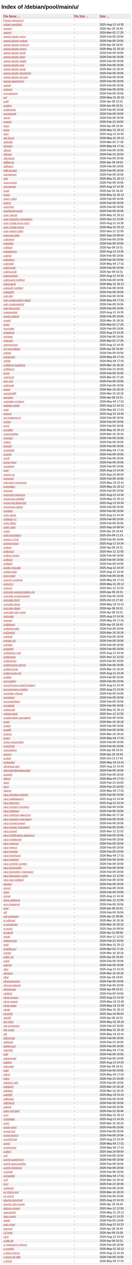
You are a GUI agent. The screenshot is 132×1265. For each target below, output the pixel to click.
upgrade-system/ (13, 401)
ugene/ (7, 965)
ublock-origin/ (11, 1208)
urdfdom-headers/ (14, 365)
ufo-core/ (8, 1029)
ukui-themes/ (11, 802)
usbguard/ (9, 284)
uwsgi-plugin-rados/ (15, 40)
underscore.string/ (14, 665)
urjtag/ (7, 352)
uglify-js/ (8, 957)
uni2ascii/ (9, 632)
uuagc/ (7, 121)
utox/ (6, 125)
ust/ (5, 178)
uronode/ (8, 328)
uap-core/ (9, 1224)
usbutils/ (8, 243)
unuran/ (8, 438)
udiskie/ (8, 1090)
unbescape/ (10, 713)
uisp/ (6, 892)
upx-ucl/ (8, 381)
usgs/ (6, 194)
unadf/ (7, 729)
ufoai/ (6, 1009)
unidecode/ (10, 571)
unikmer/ (8, 551)
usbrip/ (7, 255)
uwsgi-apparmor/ (13, 81)
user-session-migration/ (17, 219)
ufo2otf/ (8, 1013)
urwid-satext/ (11, 316)
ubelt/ (6, 1220)
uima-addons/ (11, 900)
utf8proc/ (8, 162)
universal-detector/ (14, 502)
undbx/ (7, 677)
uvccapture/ (10, 93)
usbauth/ (8, 292)
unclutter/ (9, 697)
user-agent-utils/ (13, 231)
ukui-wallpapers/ (13, 798)
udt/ (5, 1054)
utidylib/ (8, 142)
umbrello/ (9, 762)
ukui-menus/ (11, 843)
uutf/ (6, 101)
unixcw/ (8, 490)
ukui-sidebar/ (11, 811)
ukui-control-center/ (15, 863)
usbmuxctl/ (10, 271)
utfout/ (7, 150)
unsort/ (7, 446)
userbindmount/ (13, 210)
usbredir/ (8, 263)
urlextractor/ (10, 344)
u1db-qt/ (8, 1240)
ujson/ (7, 888)
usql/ (6, 190)
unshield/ (9, 450)
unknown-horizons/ (15, 482)
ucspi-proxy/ (10, 1135)
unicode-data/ (11, 608)
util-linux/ (8, 138)
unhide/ (8, 644)
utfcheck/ (9, 158)
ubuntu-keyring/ (13, 1200)
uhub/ (6, 936)
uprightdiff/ (9, 393)
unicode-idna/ (11, 604)
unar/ (6, 721)
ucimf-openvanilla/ (14, 1163)
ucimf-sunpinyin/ (13, 1159)
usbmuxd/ (9, 267)
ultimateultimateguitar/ (17, 770)
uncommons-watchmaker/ (19, 685)
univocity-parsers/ (14, 494)
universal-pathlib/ (14, 498)
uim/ (6, 908)
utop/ (6, 130)
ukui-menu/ (10, 847)
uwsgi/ (7, 85)
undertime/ (10, 661)
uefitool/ (8, 1042)
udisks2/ (8, 1086)
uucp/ (6, 117)
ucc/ (5, 1183)
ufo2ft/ (7, 1017)
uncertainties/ (11, 701)
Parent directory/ (13, 20)
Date (103, 16)
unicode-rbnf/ (11, 600)
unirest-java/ (11, 543)
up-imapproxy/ (12, 417)
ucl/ (5, 1155)
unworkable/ (10, 434)
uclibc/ (7, 1151)
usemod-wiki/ (11, 235)
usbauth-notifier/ (13, 288)
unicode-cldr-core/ (14, 612)
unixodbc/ (9, 486)
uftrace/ (8, 973)
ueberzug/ (9, 1046)
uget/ (6, 961)
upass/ (7, 413)
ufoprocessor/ (11, 981)
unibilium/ (9, 624)
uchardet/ (9, 1175)
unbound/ (9, 709)
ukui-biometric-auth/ (15, 875)
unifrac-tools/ (11, 555)
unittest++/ (9, 519)
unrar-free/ (9, 462)
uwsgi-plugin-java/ (14, 69)
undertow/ (9, 656)
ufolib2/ (7, 993)
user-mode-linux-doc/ (16, 223)
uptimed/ (8, 385)
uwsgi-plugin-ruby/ (14, 36)
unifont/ (7, 559)
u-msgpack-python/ (15, 1244)
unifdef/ (7, 563)
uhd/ (6, 944)
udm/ (6, 1078)
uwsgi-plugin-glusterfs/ (17, 73)
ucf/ (5, 1179)
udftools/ (8, 1098)
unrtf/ (6, 458)
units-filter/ (9, 523)
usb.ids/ (8, 296)
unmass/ (8, 478)
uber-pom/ (9, 1216)
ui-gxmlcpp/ (10, 924)
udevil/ (7, 1107)
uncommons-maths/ (15, 689)
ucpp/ (6, 1143)
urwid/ (7, 320)
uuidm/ (7, 105)
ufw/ (5, 969)
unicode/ (8, 616)
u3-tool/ (8, 1232)
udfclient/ (9, 1103)
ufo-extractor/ (11, 1025)
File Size (79, 16)
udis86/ (7, 1094)
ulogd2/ (8, 774)
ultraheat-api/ (11, 766)
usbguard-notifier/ (14, 280)
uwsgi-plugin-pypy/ (15, 48)
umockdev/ (10, 750)
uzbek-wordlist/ (12, 24)
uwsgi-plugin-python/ (16, 44)
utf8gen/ (8, 166)
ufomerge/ (9, 989)
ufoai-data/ (10, 1005)
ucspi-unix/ (10, 1127)
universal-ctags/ (13, 506)
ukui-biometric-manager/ (18, 871)
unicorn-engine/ (13, 580)
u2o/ (6, 1236)
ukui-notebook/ (12, 839)
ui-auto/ (8, 928)
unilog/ (7, 547)
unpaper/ (8, 466)
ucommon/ (9, 1147)
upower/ (8, 397)
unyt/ (6, 425)
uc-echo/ (8, 1196)
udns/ (6, 1074)
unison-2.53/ (11, 539)
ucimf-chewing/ (12, 1167)
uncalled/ (9, 705)
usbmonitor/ (10, 275)
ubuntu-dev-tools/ (14, 1204)
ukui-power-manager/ (16, 827)
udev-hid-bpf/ (11, 1111)
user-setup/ (10, 215)
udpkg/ (7, 1062)
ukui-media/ (10, 851)
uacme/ (7, 1228)
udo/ (6, 1070)
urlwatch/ (9, 332)
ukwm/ (7, 790)
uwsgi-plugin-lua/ (13, 65)
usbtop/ (7, 247)
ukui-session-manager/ (17, 819)
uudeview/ (9, 109)
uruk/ (6, 324)
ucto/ (6, 1123)
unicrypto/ (9, 575)
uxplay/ (7, 28)
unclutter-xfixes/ (13, 693)
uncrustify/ (9, 681)
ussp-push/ (10, 182)
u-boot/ (7, 1261)
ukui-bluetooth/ (12, 867)
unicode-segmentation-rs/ (19, 592)
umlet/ (7, 758)
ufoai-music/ (10, 997)
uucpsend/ (9, 113)
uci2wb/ (8, 1171)
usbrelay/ (9, 259)
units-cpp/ (9, 527)
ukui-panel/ (10, 831)
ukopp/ (7, 884)
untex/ (7, 442)
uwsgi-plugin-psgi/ (14, 52)
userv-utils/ (10, 198)
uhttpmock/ (10, 940)
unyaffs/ (8, 430)
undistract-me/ (12, 652)
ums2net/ (9, 746)
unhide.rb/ (9, 640)
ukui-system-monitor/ (16, 807)
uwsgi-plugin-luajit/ (14, 61)
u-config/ (8, 1248)
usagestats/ (10, 312)
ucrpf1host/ (10, 1139)
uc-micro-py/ (11, 1192)
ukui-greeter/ (11, 859)
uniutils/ (8, 510)
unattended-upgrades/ (17, 717)
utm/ (6, 134)
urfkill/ (7, 360)
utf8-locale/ (10, 170)
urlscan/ (8, 340)
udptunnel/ (9, 1058)
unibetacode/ (11, 628)
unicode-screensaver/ (16, 596)
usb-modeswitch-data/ (17, 300)
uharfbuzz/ (9, 948)
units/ (6, 531)
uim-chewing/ (11, 904)
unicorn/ (8, 584)
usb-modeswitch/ (13, 304)
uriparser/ (9, 356)
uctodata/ (9, 1119)
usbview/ (8, 239)
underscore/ (10, 669)
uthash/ (7, 146)
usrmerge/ (9, 186)
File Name (10, 16)
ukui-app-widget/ (13, 879)
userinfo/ (8, 206)
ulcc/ (6, 786)
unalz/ (7, 725)
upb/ (6, 409)
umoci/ (7, 754)
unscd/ (7, 454)
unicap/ (7, 620)
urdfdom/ (8, 369)
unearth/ (8, 648)
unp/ (6, 470)
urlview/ (8, 336)
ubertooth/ (9, 1212)
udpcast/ (8, 1066)
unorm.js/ (9, 474)
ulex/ (6, 782)
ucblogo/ (8, 1188)
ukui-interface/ (12, 855)
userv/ (7, 202)
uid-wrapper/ (11, 916)
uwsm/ (7, 32)
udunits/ (8, 1050)
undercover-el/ (12, 673)
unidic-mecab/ (12, 567)
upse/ (6, 389)
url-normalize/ (11, 348)
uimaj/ (7, 896)
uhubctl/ (8, 932)
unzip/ (7, 421)
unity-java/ (9, 515)
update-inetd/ (11, 405)
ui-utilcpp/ (9, 920)
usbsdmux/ (10, 251)
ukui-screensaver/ (14, 823)
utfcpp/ (7, 154)
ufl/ (5, 1034)
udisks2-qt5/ (10, 1082)
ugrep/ (7, 953)
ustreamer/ (10, 174)
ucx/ (5, 1115)
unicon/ (7, 588)
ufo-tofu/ (8, 1021)
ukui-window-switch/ (15, 794)
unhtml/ (7, 636)
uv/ (5, 97)
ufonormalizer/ (12, 985)
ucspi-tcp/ (9, 1131)
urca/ (6, 373)
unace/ (7, 734)
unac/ (6, 738)
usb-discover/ (11, 308)
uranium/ (8, 377)
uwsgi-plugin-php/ (14, 56)
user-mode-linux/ (13, 227)
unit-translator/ (12, 535)
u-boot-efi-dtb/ (12, 1257)
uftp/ (6, 977)
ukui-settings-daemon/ (17, 815)
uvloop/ (7, 89)
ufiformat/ (9, 1038)
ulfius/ (7, 778)
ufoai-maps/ (10, 1001)
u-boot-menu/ (11, 1253)
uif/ (5, 912)
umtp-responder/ (13, 742)
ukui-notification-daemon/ (19, 835)
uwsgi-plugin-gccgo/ (15, 77)
